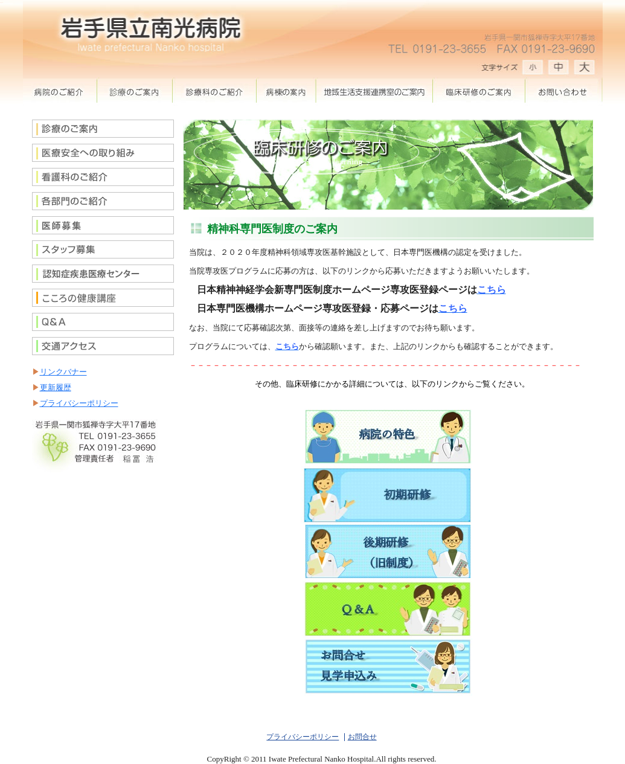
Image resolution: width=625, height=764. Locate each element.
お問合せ (562, 91)
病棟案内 (286, 91)
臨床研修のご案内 (480, 91)
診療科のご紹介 (215, 91)
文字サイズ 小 (587, 69)
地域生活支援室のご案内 (375, 91)
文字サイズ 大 (533, 69)
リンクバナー (63, 371)
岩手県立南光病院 (162, 27)
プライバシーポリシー (79, 403)
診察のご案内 (135, 91)
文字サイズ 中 (560, 69)
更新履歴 (55, 387)
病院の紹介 (60, 91)
